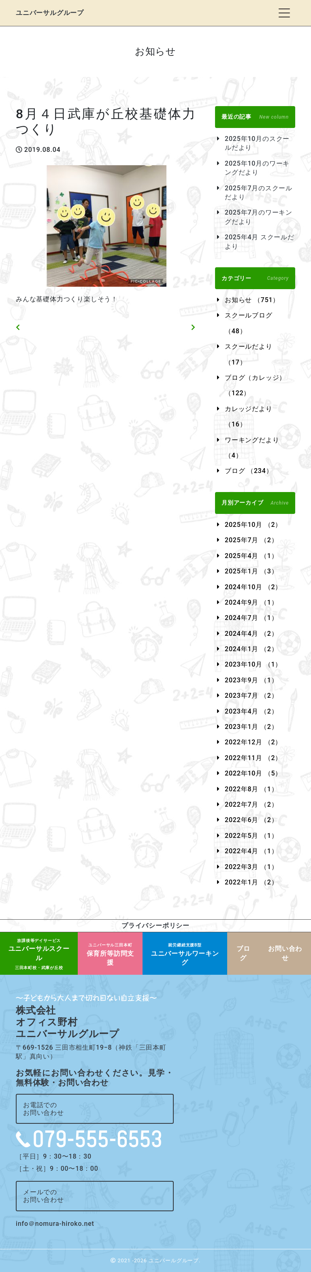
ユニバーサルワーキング (185, 954)
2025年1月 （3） (251, 571)
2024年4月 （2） (251, 633)
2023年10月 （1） (253, 664)
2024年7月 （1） (251, 618)
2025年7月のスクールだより (258, 192)
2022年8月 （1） (251, 789)
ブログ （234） (249, 471)
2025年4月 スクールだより (259, 241)
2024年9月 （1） (251, 602)
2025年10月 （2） (253, 524)
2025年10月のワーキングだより (257, 168)
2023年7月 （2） (251, 695)
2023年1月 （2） (251, 727)
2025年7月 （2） (251, 540)
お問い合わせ (285, 953)
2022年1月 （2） (251, 882)
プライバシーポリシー (155, 925)
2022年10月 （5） (253, 773)
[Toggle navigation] (284, 13)
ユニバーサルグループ (50, 13)
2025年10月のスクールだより (257, 143)
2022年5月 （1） (251, 835)
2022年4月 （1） (251, 851)
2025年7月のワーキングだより (258, 217)
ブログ (243, 953)
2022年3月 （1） (251, 867)
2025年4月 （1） (251, 556)
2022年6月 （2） (251, 820)
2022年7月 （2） (251, 804)
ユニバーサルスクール (39, 954)
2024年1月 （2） (251, 649)
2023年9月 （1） (251, 680)
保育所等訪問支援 (110, 954)
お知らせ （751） (252, 300)
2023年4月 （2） (251, 711)
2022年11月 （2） (253, 758)
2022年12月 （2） (253, 742)
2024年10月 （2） (253, 587)
